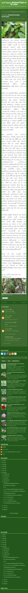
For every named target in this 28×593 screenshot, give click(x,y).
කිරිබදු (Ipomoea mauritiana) (9, 485)
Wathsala (7, 315)
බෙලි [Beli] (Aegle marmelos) (9, 493)
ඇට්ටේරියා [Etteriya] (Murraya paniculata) (16, 427)
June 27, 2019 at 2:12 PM (10, 313)
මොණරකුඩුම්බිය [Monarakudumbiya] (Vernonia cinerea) (15, 364)
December (5, 474)
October (5, 478)
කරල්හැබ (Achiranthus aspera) (9, 501)
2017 (3, 466)
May (4, 509)
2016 (3, 468)
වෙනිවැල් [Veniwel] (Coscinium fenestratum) (11, 15)
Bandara (4, 447)
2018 (3, 464)
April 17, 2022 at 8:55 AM (10, 334)
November (5, 476)
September (5, 480)
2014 (3, 472)
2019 (3, 462)
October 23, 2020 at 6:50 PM (11, 319)
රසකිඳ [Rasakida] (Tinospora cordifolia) (11, 503)
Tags (9, 360)
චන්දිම (3, 454)
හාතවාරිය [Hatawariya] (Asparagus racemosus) (13, 489)
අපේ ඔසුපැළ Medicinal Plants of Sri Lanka (14, 3)
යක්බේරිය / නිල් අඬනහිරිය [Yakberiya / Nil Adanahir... (14, 491)
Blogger (16, 513)
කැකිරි (4, 487)
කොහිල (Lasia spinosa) (8, 497)
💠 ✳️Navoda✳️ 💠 (9, 322)
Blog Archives (16, 360)
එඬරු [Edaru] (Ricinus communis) (15, 435)
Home (3, 11)
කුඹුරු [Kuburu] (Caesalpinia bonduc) (11, 483)
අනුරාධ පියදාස (5, 449)
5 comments (4, 20)
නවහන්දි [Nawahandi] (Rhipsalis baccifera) (17, 420)
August (5, 481)
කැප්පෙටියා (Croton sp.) (8, 499)
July (4, 505)
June (4, 507)
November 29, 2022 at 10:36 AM (11, 340)
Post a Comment (7, 343)
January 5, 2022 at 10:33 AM (11, 326)
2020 (3, 460)
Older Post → (24, 302)
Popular (3, 360)
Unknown (7, 309)
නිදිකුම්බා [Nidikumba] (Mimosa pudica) (16, 413)
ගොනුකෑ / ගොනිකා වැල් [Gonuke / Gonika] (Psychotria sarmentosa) (16, 381)
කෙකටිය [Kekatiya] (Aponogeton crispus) (16, 396)
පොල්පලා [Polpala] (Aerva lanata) (15, 389)
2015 (3, 470)
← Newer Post (4, 302)
